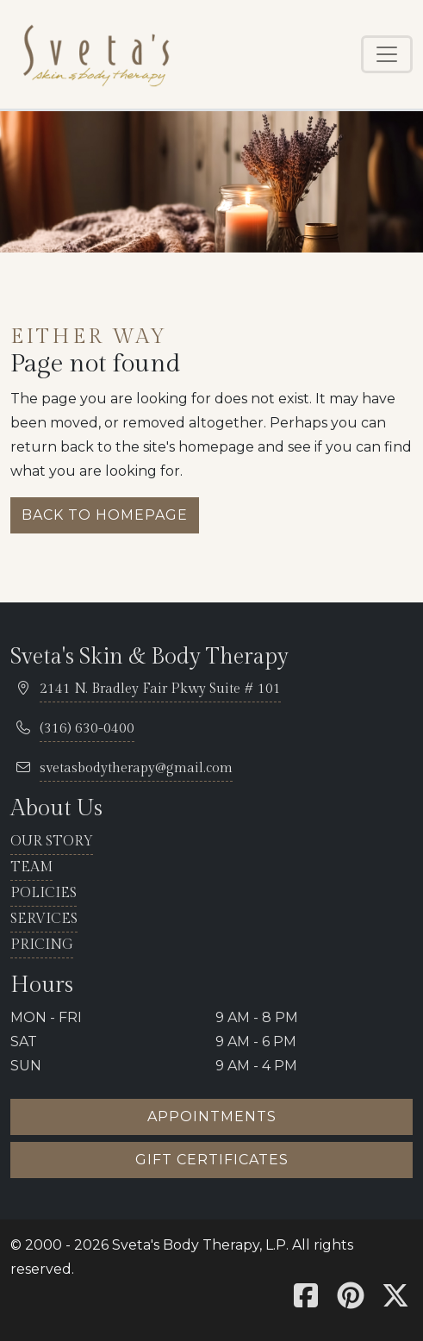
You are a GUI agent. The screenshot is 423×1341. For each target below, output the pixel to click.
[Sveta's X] (395, 1301)
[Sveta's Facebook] (306, 1301)
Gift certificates (212, 1159)
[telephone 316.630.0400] (87, 729)
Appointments (212, 1116)
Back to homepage (105, 515)
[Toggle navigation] (387, 54)
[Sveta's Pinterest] (350, 1301)
